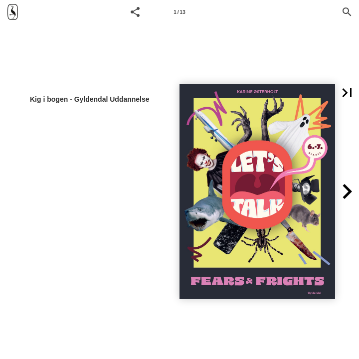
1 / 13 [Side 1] (179, 12)
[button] (135, 12)
